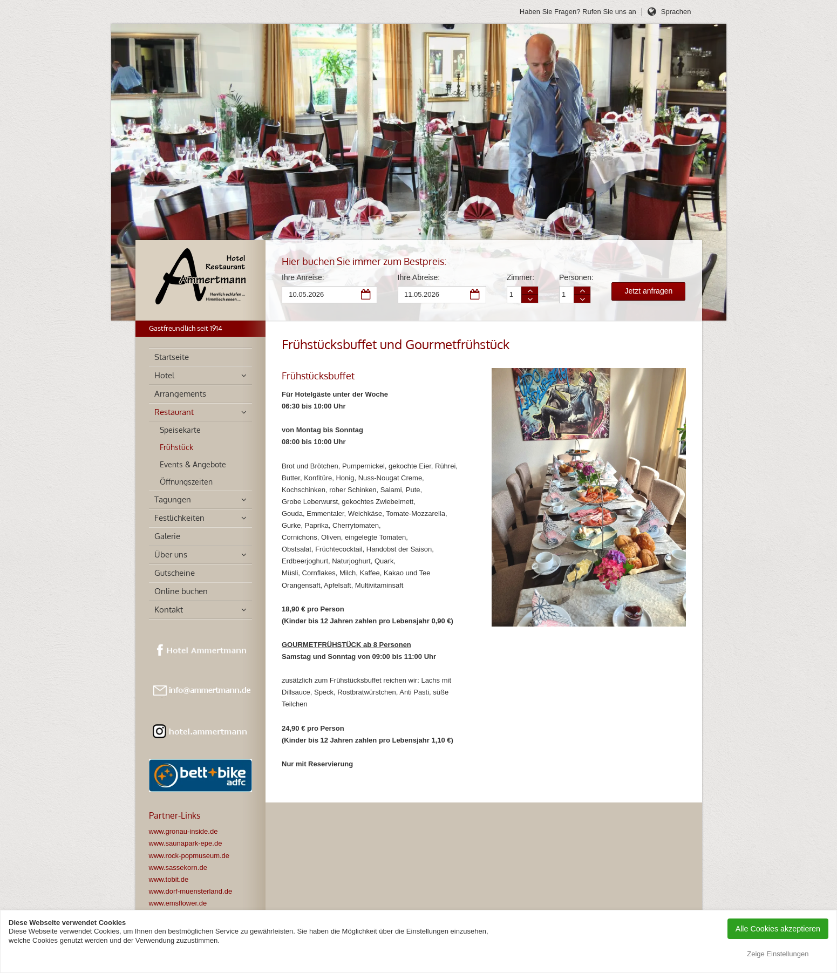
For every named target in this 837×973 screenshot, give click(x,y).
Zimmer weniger (530, 299)
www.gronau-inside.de (183, 831)
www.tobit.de (169, 879)
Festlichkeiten (179, 518)
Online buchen (181, 591)
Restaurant (174, 412)
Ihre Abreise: (419, 277)
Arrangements (180, 394)
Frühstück (176, 447)
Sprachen (676, 12)
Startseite (171, 357)
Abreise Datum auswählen (475, 295)
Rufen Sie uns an (609, 12)
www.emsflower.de (178, 903)
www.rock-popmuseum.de (189, 856)
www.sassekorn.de (178, 867)
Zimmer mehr (530, 291)
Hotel (164, 375)
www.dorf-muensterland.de (191, 891)
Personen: (574, 277)
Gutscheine (174, 573)
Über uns (170, 554)
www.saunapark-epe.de (185, 843)
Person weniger (582, 299)
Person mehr (582, 291)
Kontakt (168, 609)
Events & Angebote (193, 464)
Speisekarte (180, 429)
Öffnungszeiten (186, 481)
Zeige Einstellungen (777, 954)
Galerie (167, 536)
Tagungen (172, 499)
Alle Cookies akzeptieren (778, 928)
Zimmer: (520, 277)
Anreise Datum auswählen (366, 295)
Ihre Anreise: (303, 277)
